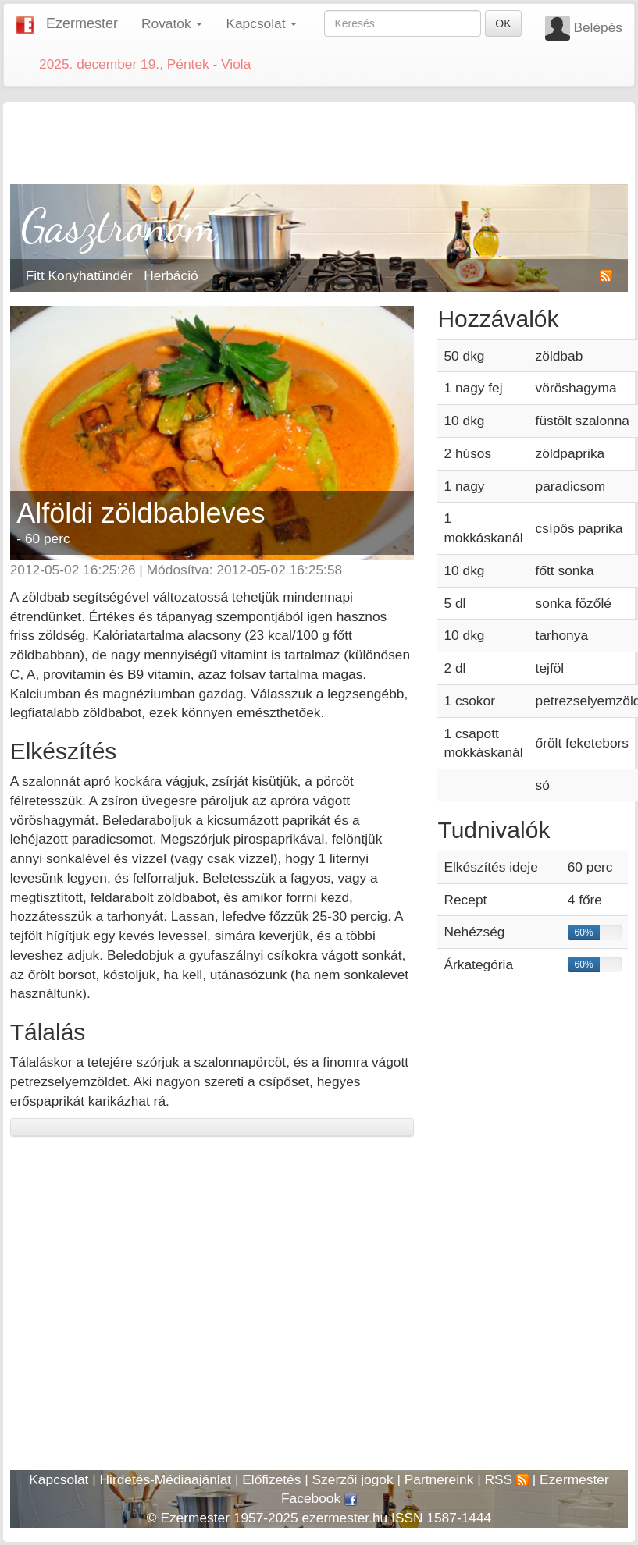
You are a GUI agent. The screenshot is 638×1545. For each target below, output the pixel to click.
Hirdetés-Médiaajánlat (166, 1479)
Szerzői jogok (353, 1479)
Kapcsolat (58, 1479)
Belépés (597, 27)
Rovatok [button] (171, 23)
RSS (506, 1479)
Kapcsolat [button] (261, 23)
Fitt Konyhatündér (79, 275)
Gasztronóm (120, 225)
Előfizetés (271, 1479)
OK (503, 23)
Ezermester (82, 23)
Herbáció (171, 275)
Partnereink (439, 1479)
